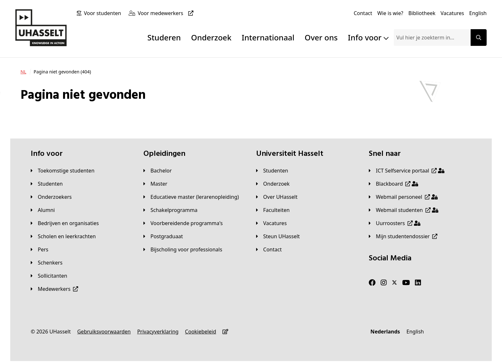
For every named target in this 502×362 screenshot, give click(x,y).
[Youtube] (406, 282)
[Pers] (39, 249)
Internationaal (268, 37)
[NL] (23, 72)
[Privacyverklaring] (157, 331)
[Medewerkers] (54, 289)
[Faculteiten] (273, 210)
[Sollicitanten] (49, 276)
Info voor (368, 37)
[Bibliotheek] (421, 13)
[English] (478, 13)
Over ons (321, 37)
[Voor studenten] (104, 13)
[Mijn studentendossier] (403, 236)
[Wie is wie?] (390, 13)
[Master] (155, 184)
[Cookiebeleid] (200, 331)
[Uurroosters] (394, 223)
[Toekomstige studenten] (62, 170)
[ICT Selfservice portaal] (406, 170)
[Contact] (363, 13)
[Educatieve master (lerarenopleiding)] (191, 197)
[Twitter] (394, 282)
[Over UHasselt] (276, 197)
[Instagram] (384, 282)
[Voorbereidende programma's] (183, 223)
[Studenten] (47, 184)
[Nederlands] (385, 331)
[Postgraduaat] (163, 236)
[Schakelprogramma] (170, 210)
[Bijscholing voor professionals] (182, 249)
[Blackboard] (393, 184)
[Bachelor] (157, 170)
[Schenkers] (46, 262)
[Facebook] (372, 282)
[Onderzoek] (273, 184)
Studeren (164, 37)
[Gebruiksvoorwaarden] (104, 331)
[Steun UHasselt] (278, 236)
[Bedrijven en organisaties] (65, 223)
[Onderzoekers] (51, 197)
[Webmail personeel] (403, 197)
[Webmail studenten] (403, 210)
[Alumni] (43, 210)
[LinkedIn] (418, 282)
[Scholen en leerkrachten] (63, 236)
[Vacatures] (452, 13)
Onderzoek (211, 37)
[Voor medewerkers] (167, 13)
